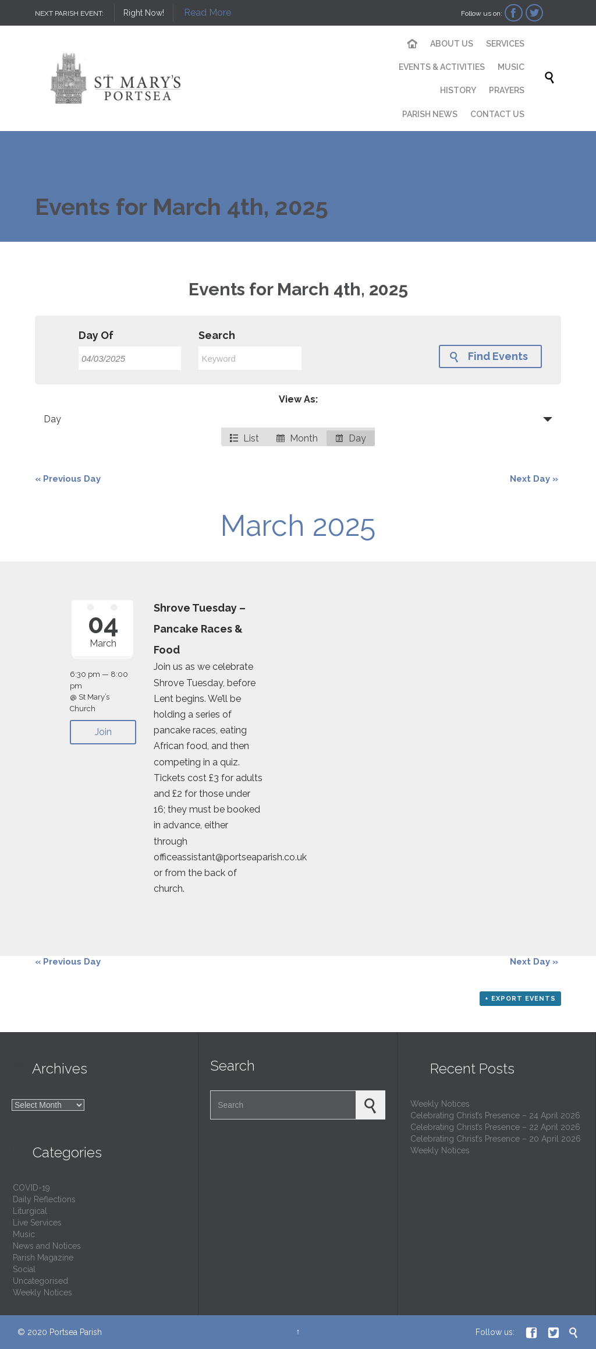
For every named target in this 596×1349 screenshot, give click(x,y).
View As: (298, 399)
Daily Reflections (44, 1199)
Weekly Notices (42, 1292)
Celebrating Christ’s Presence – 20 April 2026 (495, 1138)
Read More (207, 12)
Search (216, 335)
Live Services (37, 1222)
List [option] (244, 438)
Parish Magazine (43, 1257)
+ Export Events (520, 998)
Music (24, 1234)
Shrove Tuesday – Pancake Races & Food (200, 629)
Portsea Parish (75, 1332)
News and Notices (47, 1246)
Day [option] (350, 438)
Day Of (96, 335)
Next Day (534, 479)
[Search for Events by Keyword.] (249, 358)
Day (52, 419)
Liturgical (30, 1211)
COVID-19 (31, 1187)
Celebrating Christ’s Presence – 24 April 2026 (495, 1115)
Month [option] (297, 438)
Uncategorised (40, 1281)
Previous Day (68, 479)
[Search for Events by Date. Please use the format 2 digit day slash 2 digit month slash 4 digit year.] (130, 358)
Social (24, 1269)
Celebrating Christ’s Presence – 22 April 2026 (495, 1127)
